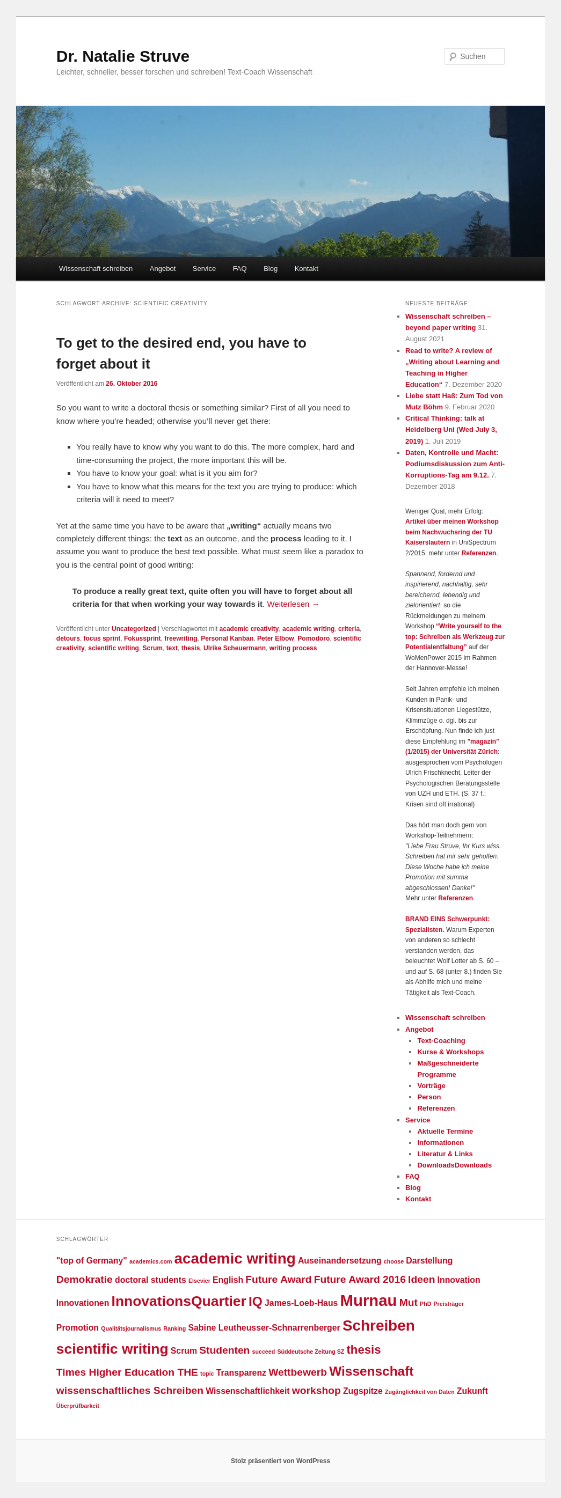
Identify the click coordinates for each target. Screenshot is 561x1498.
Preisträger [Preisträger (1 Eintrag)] (449, 1304)
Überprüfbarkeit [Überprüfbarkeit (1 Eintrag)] (77, 1405)
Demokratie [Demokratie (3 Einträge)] (84, 1279)
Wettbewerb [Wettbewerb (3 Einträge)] (297, 1372)
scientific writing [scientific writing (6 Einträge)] (112, 1349)
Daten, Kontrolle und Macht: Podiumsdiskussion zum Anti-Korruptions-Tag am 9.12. (455, 464)
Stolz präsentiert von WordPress (280, 1461)
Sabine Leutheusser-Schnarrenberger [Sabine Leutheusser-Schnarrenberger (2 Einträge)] (264, 1327)
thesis (190, 648)
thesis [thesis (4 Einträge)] (363, 1349)
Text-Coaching (441, 1041)
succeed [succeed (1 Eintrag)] (263, 1351)
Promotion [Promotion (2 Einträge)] (77, 1327)
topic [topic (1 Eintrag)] (207, 1373)
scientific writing (113, 648)
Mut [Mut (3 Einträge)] (408, 1302)
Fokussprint (142, 638)
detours (68, 638)
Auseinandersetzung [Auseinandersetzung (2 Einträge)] (340, 1260)
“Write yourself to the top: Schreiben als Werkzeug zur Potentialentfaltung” (455, 636)
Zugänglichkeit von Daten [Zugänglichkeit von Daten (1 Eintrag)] (420, 1392)
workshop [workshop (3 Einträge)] (316, 1390)
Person (429, 1097)
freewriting (180, 638)
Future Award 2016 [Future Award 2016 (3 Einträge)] (360, 1279)
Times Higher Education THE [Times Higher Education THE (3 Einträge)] (127, 1372)
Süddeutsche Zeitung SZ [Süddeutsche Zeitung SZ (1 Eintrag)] (310, 1351)
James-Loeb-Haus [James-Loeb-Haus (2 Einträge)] (301, 1303)
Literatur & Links (444, 1154)
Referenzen (479, 553)
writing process (293, 648)
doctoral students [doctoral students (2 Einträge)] (150, 1279)
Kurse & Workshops (450, 1052)
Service (204, 269)
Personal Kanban (227, 638)
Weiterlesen (293, 603)
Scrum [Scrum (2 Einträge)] (184, 1350)
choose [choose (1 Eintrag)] (394, 1261)
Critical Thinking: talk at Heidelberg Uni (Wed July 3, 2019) (451, 429)
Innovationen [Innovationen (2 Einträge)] (83, 1303)
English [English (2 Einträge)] (228, 1279)
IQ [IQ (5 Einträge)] (256, 1301)
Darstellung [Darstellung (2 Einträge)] (429, 1260)
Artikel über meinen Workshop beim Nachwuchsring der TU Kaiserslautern (452, 532)
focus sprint (102, 638)
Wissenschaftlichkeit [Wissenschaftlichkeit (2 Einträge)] (247, 1391)
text (172, 648)
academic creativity (249, 629)
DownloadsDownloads (454, 1165)
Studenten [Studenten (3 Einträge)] (224, 1350)
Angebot (163, 269)
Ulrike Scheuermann (234, 648)
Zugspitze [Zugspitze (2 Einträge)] (363, 1391)
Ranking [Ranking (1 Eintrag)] (174, 1328)
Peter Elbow (275, 638)
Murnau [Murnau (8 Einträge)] (368, 1300)
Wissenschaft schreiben (96, 269)
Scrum (153, 648)
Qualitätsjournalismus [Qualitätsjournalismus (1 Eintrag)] (131, 1328)
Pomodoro (313, 638)
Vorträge (431, 1086)
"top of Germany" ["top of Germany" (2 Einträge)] (91, 1260)
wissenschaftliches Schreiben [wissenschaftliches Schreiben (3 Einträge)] (129, 1390)
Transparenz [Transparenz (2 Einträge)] (241, 1372)
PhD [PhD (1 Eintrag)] (425, 1304)
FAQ (240, 269)
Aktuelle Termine (445, 1131)
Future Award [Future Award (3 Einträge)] (278, 1279)
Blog (271, 269)
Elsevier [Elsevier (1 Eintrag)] (199, 1280)
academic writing (308, 629)
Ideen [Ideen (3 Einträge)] (421, 1279)
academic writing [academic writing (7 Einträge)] (235, 1258)
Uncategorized (134, 629)
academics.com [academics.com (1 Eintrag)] (150, 1261)
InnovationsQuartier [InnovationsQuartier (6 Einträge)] (179, 1301)
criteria (349, 629)
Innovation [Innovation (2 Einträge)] (459, 1279)
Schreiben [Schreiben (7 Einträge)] (379, 1325)
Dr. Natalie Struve (123, 56)
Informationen (440, 1143)
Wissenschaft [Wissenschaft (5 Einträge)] (371, 1371)
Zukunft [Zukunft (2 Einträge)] (472, 1391)
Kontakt (306, 269)
